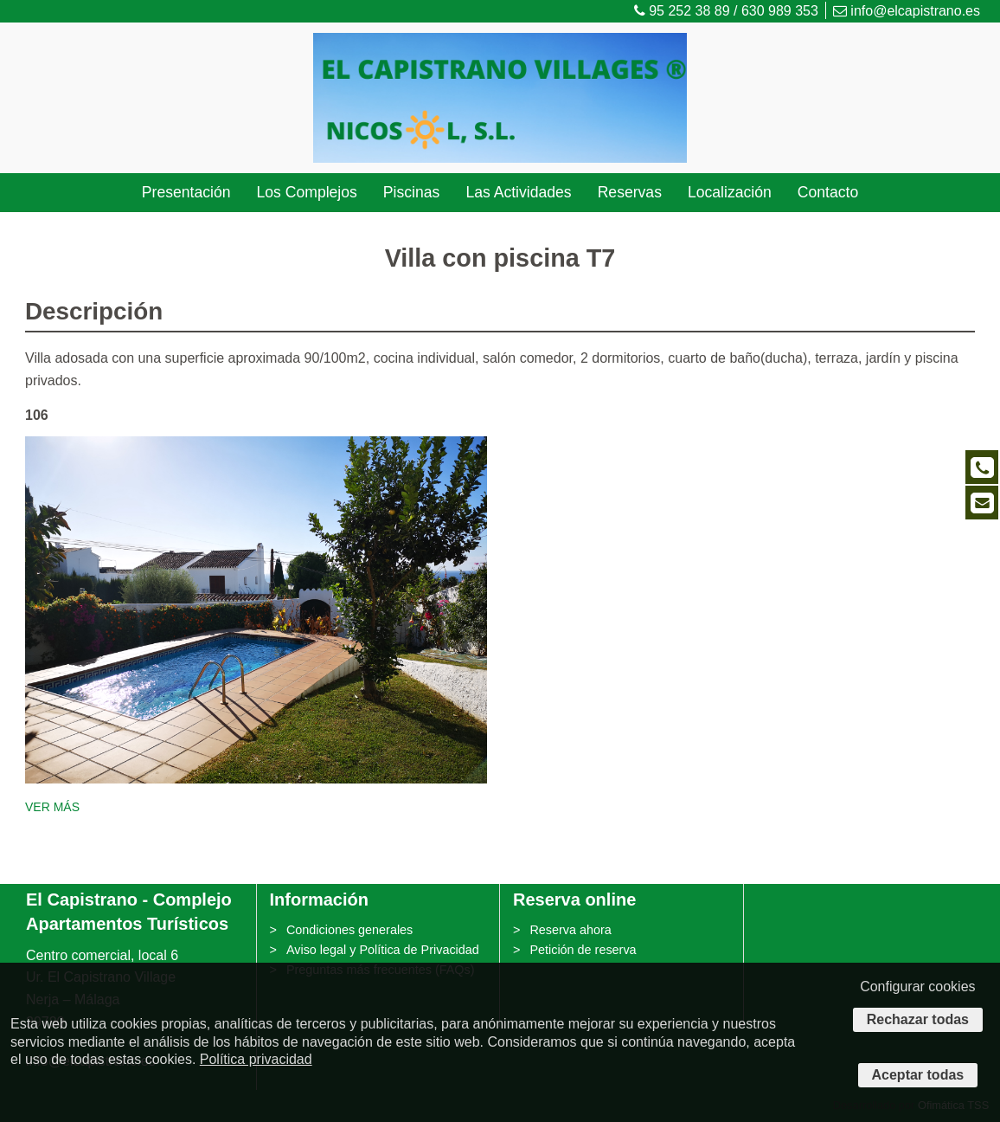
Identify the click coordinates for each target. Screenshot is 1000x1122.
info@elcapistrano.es (906, 10)
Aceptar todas (918, 1074)
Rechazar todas (918, 1019)
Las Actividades (518, 192)
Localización (730, 192)
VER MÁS (52, 807)
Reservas (630, 192)
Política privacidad (256, 1059)
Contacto (828, 192)
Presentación (186, 192)
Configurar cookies (917, 986)
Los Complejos (306, 192)
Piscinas (411, 192)
